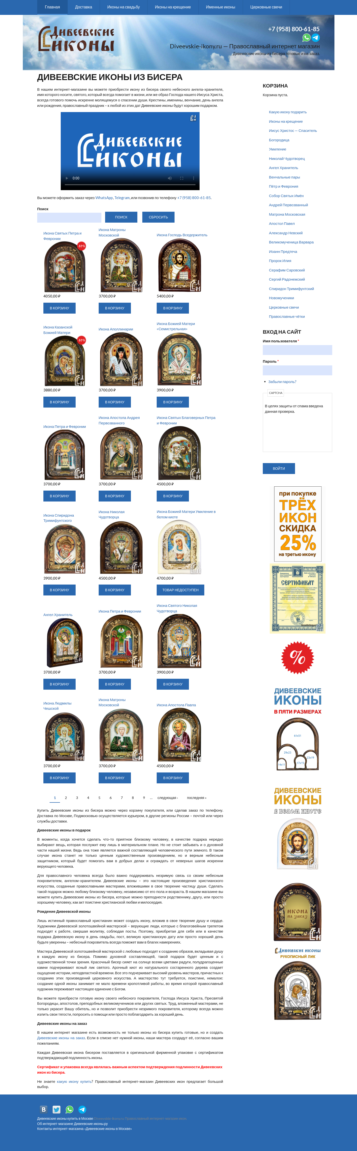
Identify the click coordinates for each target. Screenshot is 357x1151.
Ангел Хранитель (58, 614)
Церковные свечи (266, 6)
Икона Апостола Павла (176, 705)
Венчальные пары (284, 177)
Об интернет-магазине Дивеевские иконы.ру (72, 1123)
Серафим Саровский (287, 270)
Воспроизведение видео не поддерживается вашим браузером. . (130, 151)
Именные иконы (220, 6)
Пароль (271, 361)
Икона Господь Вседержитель (182, 235)
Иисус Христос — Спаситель (293, 130)
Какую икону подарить (288, 112)
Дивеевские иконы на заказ (61, 1037)
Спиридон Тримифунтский (291, 288)
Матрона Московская (287, 214)
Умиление (277, 149)
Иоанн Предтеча (283, 251)
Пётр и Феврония (283, 186)
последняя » (197, 798)
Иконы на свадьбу (123, 6)
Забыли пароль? (282, 381)
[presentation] (285, 432)
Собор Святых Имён (286, 195)
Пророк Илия (280, 260)
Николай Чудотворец (287, 158)
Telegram (122, 197)
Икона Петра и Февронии (64, 426)
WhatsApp (104, 197)
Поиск (42, 209)
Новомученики (281, 297)
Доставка (83, 6)
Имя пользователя (281, 341)
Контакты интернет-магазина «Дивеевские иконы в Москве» (84, 1128)
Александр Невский (286, 233)
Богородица (279, 140)
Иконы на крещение (173, 6)
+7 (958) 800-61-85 (194, 197)
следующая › (167, 798)
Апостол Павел (282, 223)
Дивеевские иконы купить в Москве (65, 1118)
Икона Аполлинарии (116, 329)
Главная (52, 6)
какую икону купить (74, 1081)
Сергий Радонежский (287, 279)
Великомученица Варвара (291, 242)
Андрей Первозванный (288, 205)
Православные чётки (287, 316)
